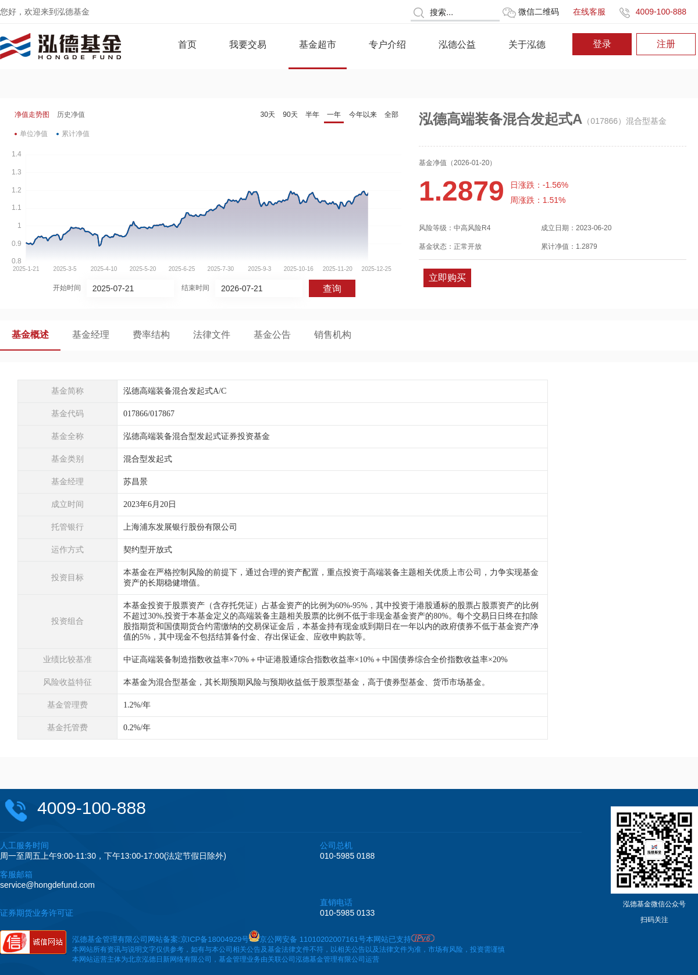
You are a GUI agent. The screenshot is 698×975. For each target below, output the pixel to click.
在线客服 (589, 11)
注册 (666, 44)
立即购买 (447, 278)
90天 (290, 114)
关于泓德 (527, 44)
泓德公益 (457, 44)
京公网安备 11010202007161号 (312, 939)
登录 (602, 44)
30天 (268, 114)
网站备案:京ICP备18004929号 (198, 939)
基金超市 (317, 44)
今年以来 (363, 114)
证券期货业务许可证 (36, 912)
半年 (312, 114)
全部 (391, 114)
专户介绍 (387, 44)
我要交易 (247, 44)
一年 (334, 114)
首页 (187, 44)
